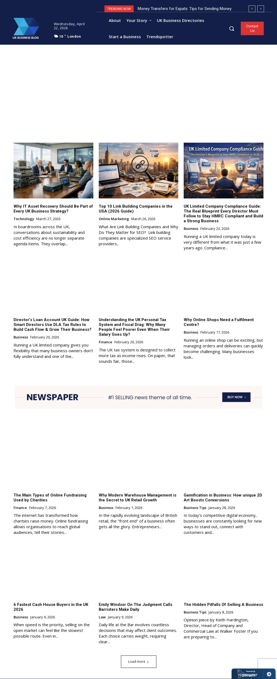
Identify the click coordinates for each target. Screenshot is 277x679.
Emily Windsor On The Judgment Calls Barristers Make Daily (135, 607)
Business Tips (195, 508)
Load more (138, 662)
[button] (231, 28)
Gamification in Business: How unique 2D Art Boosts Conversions (223, 497)
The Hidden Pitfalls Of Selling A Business (223, 604)
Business (191, 229)
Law (102, 617)
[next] (260, 8)
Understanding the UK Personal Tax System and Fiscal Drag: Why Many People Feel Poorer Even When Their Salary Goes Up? (134, 327)
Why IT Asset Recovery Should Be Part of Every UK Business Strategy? (53, 209)
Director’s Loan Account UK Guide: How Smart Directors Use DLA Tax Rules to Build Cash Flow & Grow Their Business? (52, 324)
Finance (105, 342)
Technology (24, 219)
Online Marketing (114, 219)
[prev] (252, 8)
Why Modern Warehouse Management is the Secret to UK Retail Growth (137, 497)
